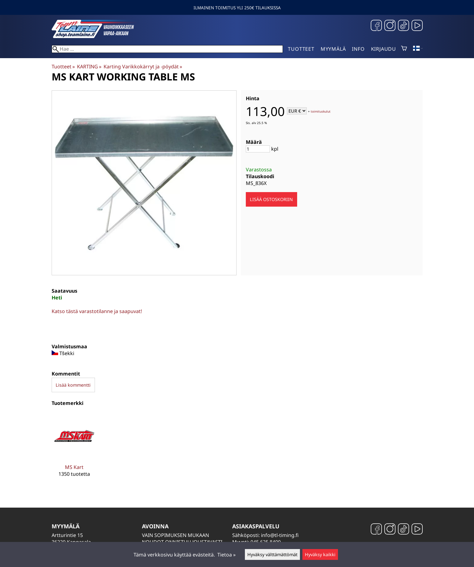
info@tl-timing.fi (280, 535)
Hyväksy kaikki (320, 554)
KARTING (89, 66)
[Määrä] (258, 148)
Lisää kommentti (73, 385)
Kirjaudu (383, 48)
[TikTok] (403, 26)
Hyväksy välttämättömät (272, 554)
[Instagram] (389, 26)
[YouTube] (417, 26)
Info (358, 48)
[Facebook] (376, 26)
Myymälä (333, 48)
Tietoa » (226, 554)
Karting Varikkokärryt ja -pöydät (143, 66)
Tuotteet (301, 48)
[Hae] (167, 49)
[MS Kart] (74, 449)
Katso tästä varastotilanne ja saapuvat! (97, 311)
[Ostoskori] (404, 48)
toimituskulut (321, 111)
